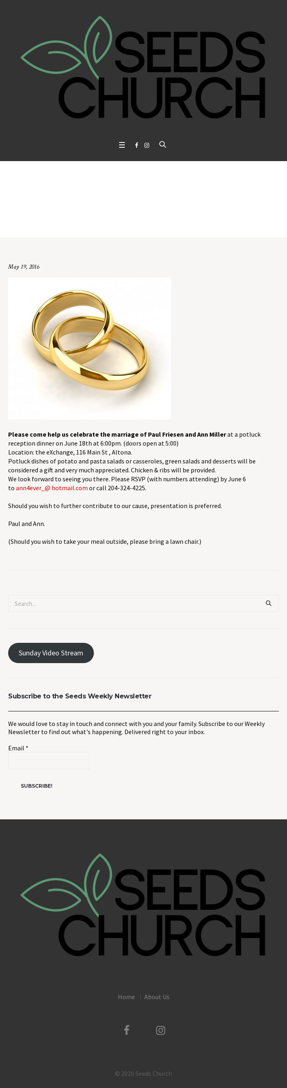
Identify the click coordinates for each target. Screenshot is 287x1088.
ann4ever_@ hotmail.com (52, 488)
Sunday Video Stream (51, 652)
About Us (157, 997)
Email (18, 748)
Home (75, 220)
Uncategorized (105, 220)
